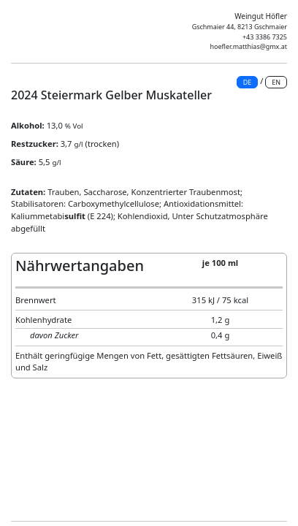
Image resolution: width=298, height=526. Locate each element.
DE (247, 82)
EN (276, 82)
